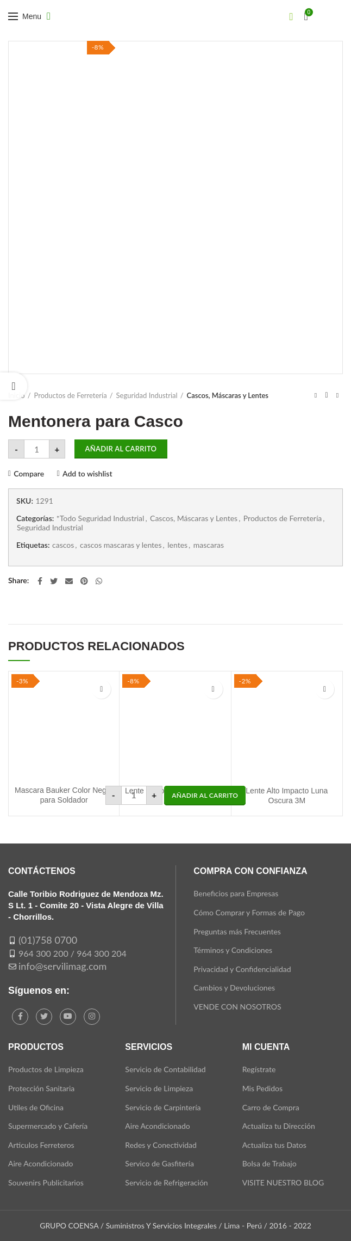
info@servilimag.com (62, 966)
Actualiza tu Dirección (278, 1125)
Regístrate (259, 1069)
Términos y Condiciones (232, 950)
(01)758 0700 (47, 940)
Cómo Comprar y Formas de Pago (249, 912)
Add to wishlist (87, 474)
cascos (63, 545)
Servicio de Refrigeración (166, 1182)
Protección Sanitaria (41, 1088)
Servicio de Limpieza (159, 1088)
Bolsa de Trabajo (269, 1163)
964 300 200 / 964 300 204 (72, 953)
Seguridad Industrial (147, 395)
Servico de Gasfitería (159, 1163)
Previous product (316, 395)
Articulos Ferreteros (41, 1145)
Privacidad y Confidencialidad (242, 969)
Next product (337, 395)
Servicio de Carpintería (162, 1107)
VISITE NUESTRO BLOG (283, 1182)
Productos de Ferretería (70, 395)
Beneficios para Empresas (235, 893)
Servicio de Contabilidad (165, 1069)
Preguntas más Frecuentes (237, 931)
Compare (29, 474)
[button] (205, 795)
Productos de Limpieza (46, 1069)
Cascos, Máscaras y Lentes (228, 395)
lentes (177, 545)
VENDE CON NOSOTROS (237, 1006)
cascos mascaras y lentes (121, 545)
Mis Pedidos (262, 1088)
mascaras (208, 545)
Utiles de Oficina (36, 1107)
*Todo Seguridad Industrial (101, 518)
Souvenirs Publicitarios (46, 1182)
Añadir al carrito (121, 448)
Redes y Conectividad (161, 1145)
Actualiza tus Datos (274, 1145)
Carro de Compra (270, 1107)
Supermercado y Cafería (47, 1125)
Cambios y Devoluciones (234, 987)
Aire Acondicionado (40, 1163)
